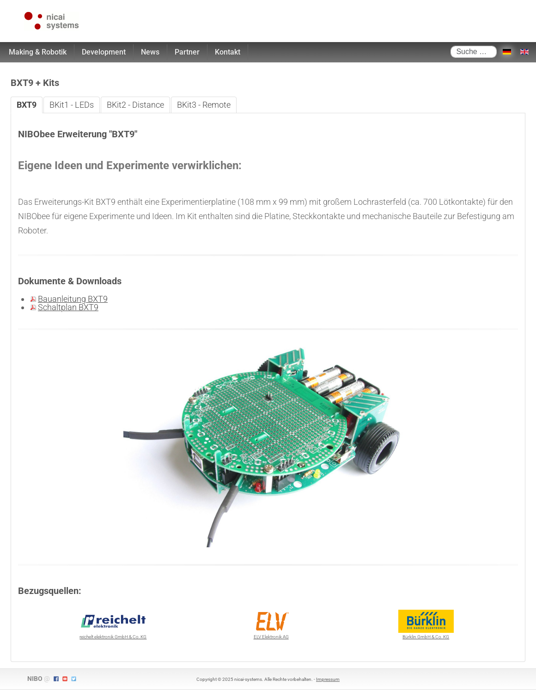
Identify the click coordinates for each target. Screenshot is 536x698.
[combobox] (474, 52)
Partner (187, 52)
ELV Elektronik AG (271, 624)
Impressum (328, 679)
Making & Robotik (38, 52)
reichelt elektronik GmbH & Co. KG (112, 624)
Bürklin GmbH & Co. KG (426, 624)
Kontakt (227, 52)
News (150, 52)
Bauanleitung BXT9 (73, 299)
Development (104, 52)
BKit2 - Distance (135, 105)
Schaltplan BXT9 (68, 307)
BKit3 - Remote (204, 105)
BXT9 (27, 105)
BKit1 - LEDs (71, 105)
